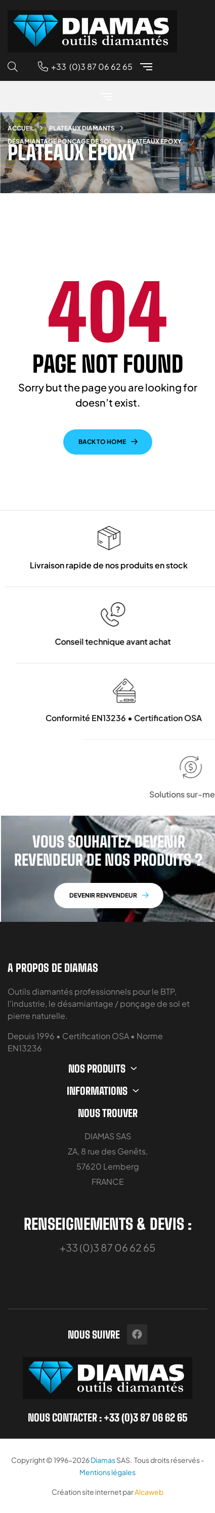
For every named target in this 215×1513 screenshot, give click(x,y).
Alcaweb (149, 1491)
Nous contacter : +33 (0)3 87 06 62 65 (108, 1417)
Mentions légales (107, 1472)
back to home (102, 442)
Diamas (103, 1459)
